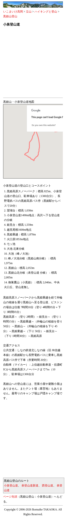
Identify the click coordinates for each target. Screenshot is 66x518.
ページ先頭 (10, 496)
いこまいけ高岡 (13, 11)
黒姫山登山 (10, 16)
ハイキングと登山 (45, 11)
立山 (29, 11)
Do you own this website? (44, 125)
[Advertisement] (33, 63)
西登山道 (47, 485)
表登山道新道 (29, 485)
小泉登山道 (11, 485)
